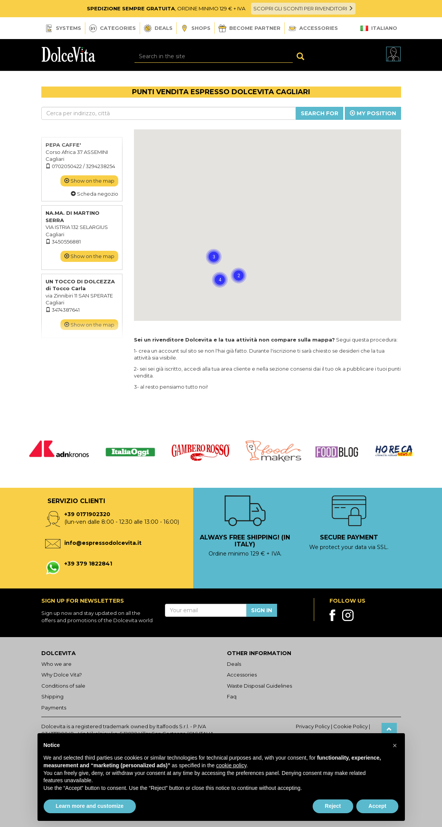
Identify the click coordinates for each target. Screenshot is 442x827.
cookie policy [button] (231, 765)
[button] (187, 258)
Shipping (52, 696)
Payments (53, 707)
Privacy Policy (313, 726)
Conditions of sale (63, 686)
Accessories (313, 28)
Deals (158, 28)
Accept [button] (378, 806)
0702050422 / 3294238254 (80, 166)
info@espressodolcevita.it (103, 542)
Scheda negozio (94, 194)
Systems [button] (63, 28)
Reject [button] (333, 806)
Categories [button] (112, 28)
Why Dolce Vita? (61, 675)
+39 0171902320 (87, 514)
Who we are (56, 664)
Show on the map (89, 181)
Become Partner (250, 28)
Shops (195, 28)
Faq (231, 696)
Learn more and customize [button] (90, 806)
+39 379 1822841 (88, 563)
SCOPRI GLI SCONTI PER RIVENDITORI (303, 8)
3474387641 (63, 310)
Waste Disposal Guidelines (259, 686)
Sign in (261, 610)
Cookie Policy (350, 726)
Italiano (378, 28)
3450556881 (63, 242)
